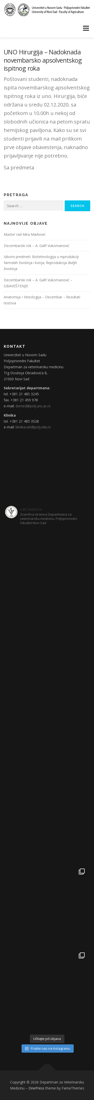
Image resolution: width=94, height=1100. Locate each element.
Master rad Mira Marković (25, 234)
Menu (85, 28)
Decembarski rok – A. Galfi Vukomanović (36, 245)
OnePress (36, 1088)
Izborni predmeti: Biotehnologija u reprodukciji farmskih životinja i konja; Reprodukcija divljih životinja (41, 262)
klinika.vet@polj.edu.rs (33, 427)
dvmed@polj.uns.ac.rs (33, 406)
